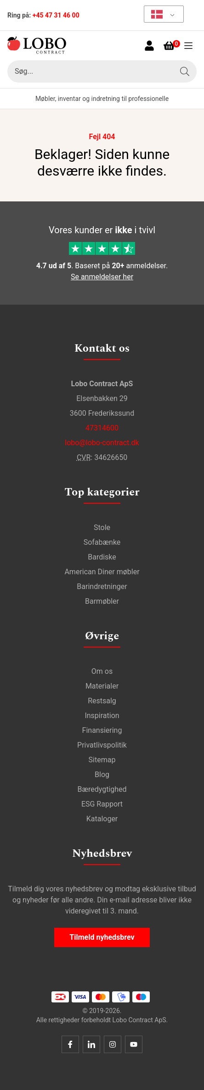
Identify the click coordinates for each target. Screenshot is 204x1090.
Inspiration (102, 715)
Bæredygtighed (101, 789)
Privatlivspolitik (102, 745)
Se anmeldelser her (102, 276)
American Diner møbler (101, 571)
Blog (102, 774)
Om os (102, 671)
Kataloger (102, 818)
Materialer (102, 686)
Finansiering (102, 730)
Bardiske (102, 557)
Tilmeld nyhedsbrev (101, 937)
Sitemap (102, 759)
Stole (102, 527)
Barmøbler (102, 601)
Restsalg (102, 700)
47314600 (102, 428)
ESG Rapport (102, 804)
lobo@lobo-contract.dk (102, 442)
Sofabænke (102, 542)
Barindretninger (102, 586)
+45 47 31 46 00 (56, 15)
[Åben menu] (188, 45)
